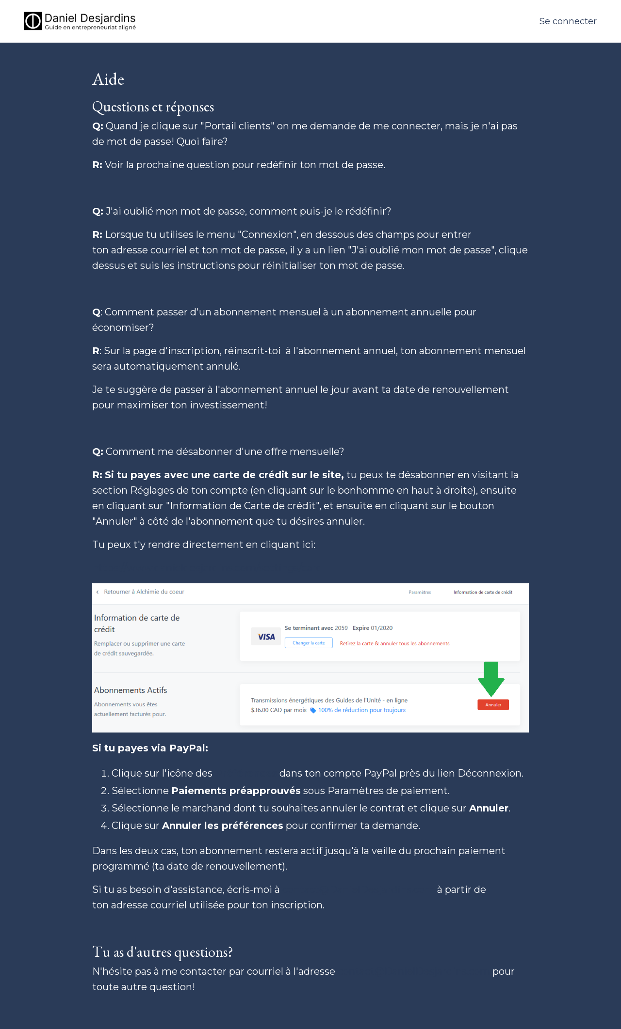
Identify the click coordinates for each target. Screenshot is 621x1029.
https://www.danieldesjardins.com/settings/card (207, 568)
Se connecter (568, 21)
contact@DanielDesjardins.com (358, 889)
